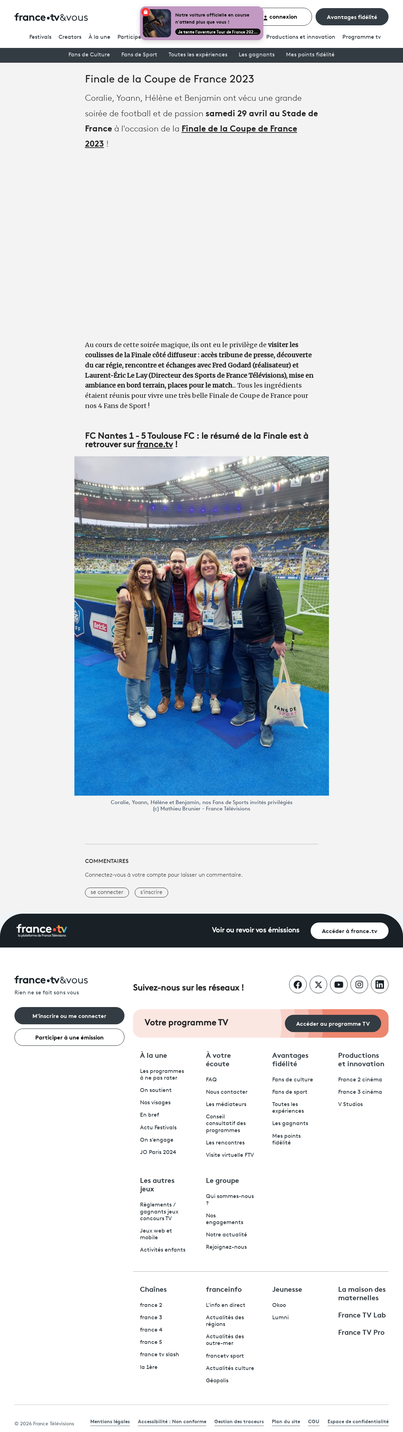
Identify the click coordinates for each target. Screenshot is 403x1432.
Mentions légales (110, 1421)
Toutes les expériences (198, 55)
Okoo (279, 1305)
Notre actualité (226, 1235)
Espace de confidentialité (358, 1421)
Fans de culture (292, 1080)
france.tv (155, 445)
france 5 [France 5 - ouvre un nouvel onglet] (151, 1342)
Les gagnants (257, 55)
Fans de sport (289, 1092)
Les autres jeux (157, 1184)
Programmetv (361, 37)
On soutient (156, 1090)
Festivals (40, 37)
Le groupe (222, 1180)
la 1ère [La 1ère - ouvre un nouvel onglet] (149, 1367)
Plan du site (286, 1421)
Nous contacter (227, 1092)
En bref (149, 1115)
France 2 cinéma (360, 1080)
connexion (280, 16)
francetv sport (225, 1356)
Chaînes (153, 1289)
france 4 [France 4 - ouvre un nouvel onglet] (151, 1330)
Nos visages (155, 1103)
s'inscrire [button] (151, 892)
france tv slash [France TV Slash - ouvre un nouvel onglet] (159, 1355)
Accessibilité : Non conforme (172, 1421)
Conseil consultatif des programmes (226, 1123)
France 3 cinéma (360, 1092)
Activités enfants (162, 1250)
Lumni (280, 1318)
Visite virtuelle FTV (230, 1155)
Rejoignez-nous (226, 1247)
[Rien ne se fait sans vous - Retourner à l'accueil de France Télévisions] (69, 986)
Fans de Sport (139, 55)
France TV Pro (361, 1332)
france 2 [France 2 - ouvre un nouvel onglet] (151, 1305)
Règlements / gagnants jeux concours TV (159, 1211)
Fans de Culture (89, 55)
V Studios (350, 1104)
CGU (313, 1421)
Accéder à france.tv (349, 930)
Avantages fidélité (352, 16)
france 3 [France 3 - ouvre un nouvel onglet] (151, 1318)
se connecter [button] (107, 892)
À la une (99, 37)
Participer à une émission (69, 1037)
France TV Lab (362, 1314)
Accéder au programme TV (333, 1023)
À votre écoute (218, 1059)
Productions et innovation (300, 37)
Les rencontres (225, 1143)
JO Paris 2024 (158, 1152)
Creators (70, 37)
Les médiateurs (226, 1104)
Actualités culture (230, 1368)
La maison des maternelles (362, 1293)
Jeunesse (287, 1289)
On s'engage (156, 1140)
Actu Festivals (158, 1128)
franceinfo (224, 1289)
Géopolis (217, 1381)
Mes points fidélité (310, 55)
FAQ (211, 1080)
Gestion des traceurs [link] (239, 1421)
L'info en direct (225, 1305)
